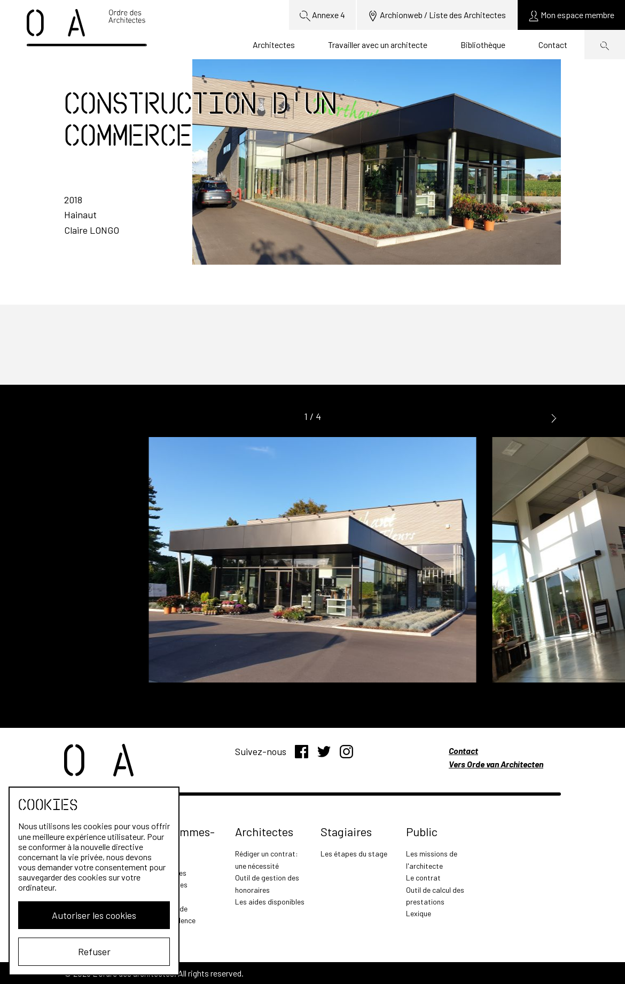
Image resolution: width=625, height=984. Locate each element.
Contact (552, 44)
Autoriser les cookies (94, 915)
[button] (554, 417)
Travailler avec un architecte (377, 44)
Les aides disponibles (269, 901)
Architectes (274, 44)
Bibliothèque (482, 44)
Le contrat (423, 877)
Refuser (94, 951)
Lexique (418, 913)
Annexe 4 (322, 15)
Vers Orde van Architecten (496, 764)
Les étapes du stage (354, 853)
